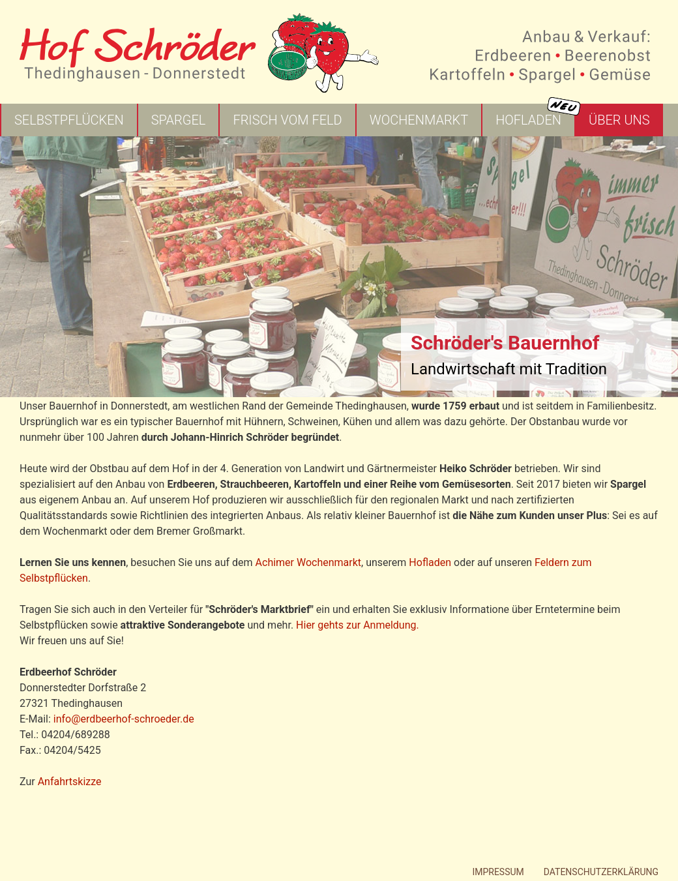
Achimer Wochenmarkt (309, 562)
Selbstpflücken (69, 120)
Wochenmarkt (419, 120)
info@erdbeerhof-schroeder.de (123, 719)
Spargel (178, 120)
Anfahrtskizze (70, 781)
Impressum (497, 872)
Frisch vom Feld (287, 120)
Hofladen (528, 120)
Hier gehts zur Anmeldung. (357, 625)
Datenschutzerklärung (601, 872)
